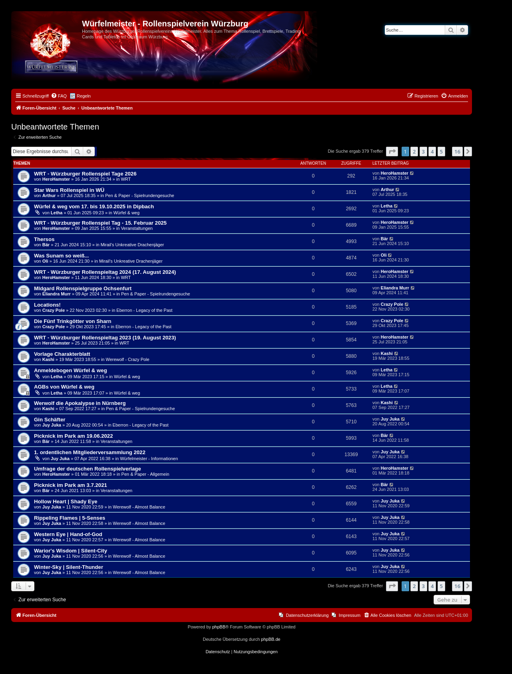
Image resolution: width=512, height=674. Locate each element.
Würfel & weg (126, 212)
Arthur (49, 195)
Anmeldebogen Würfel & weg (70, 370)
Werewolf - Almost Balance (139, 507)
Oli (45, 261)
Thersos (44, 239)
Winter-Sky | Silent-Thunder (68, 567)
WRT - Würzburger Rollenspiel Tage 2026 (85, 174)
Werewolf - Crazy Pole (127, 359)
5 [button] (441, 151)
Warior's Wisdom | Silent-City (70, 551)
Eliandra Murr (56, 293)
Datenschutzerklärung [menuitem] (307, 615)
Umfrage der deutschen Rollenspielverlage (87, 469)
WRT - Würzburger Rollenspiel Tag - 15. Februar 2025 (100, 223)
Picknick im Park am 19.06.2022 (73, 436)
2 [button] (414, 151)
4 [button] (432, 151)
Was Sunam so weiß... (61, 256)
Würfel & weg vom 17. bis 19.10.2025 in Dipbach (94, 206)
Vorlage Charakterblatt (62, 354)
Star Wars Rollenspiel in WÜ (69, 190)
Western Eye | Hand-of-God (68, 534)
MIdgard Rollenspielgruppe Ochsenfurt (83, 288)
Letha (56, 212)
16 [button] (457, 151)
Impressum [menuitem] (349, 615)
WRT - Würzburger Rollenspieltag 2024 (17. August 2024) (105, 272)
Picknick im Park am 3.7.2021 (70, 485)
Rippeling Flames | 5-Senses (69, 518)
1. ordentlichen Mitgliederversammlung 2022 (90, 452)
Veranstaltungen (137, 228)
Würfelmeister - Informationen (149, 458)
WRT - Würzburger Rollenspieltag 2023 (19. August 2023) (105, 338)
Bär (46, 244)
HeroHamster (56, 179)
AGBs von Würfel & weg (64, 387)
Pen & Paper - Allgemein (145, 474)
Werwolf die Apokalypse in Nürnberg (80, 403)
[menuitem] (59, 96)
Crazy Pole (53, 310)
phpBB (218, 626)
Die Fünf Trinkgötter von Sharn (72, 321)
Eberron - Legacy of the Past (144, 310)
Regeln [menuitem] (84, 96)
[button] (392, 151)
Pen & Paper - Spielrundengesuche (139, 195)
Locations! (47, 305)
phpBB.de (270, 639)
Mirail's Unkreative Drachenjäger (132, 244)
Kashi (48, 359)
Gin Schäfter (49, 420)
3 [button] (423, 151)
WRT (126, 179)
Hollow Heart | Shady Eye (65, 502)
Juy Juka (51, 425)
